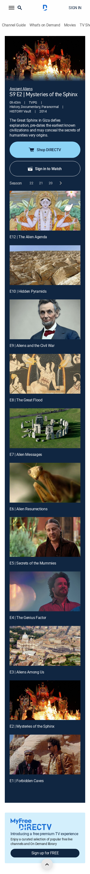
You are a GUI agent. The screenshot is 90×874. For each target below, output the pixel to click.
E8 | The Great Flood (26, 400)
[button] (11, 8)
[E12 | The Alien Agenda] (45, 211)
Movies (70, 25)
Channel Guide (14, 25)
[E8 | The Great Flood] (45, 374)
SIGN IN (75, 7)
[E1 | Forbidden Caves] (45, 754)
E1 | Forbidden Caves (27, 780)
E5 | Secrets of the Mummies (33, 563)
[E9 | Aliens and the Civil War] (45, 319)
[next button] (60, 183)
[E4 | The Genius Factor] (45, 591)
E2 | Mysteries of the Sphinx (32, 726)
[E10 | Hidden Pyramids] (45, 265)
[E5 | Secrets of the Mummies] (45, 537)
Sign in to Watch (44, 169)
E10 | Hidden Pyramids (28, 291)
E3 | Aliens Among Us (27, 672)
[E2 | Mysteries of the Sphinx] (45, 700)
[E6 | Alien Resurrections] (45, 483)
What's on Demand (45, 25)
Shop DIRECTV (44, 149)
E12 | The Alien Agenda (28, 236)
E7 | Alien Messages (26, 454)
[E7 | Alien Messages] (45, 428)
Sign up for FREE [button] (45, 853)
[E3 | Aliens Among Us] (45, 646)
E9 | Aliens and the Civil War (32, 345)
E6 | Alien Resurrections (28, 508)
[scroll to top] (47, 864)
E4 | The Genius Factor (28, 617)
